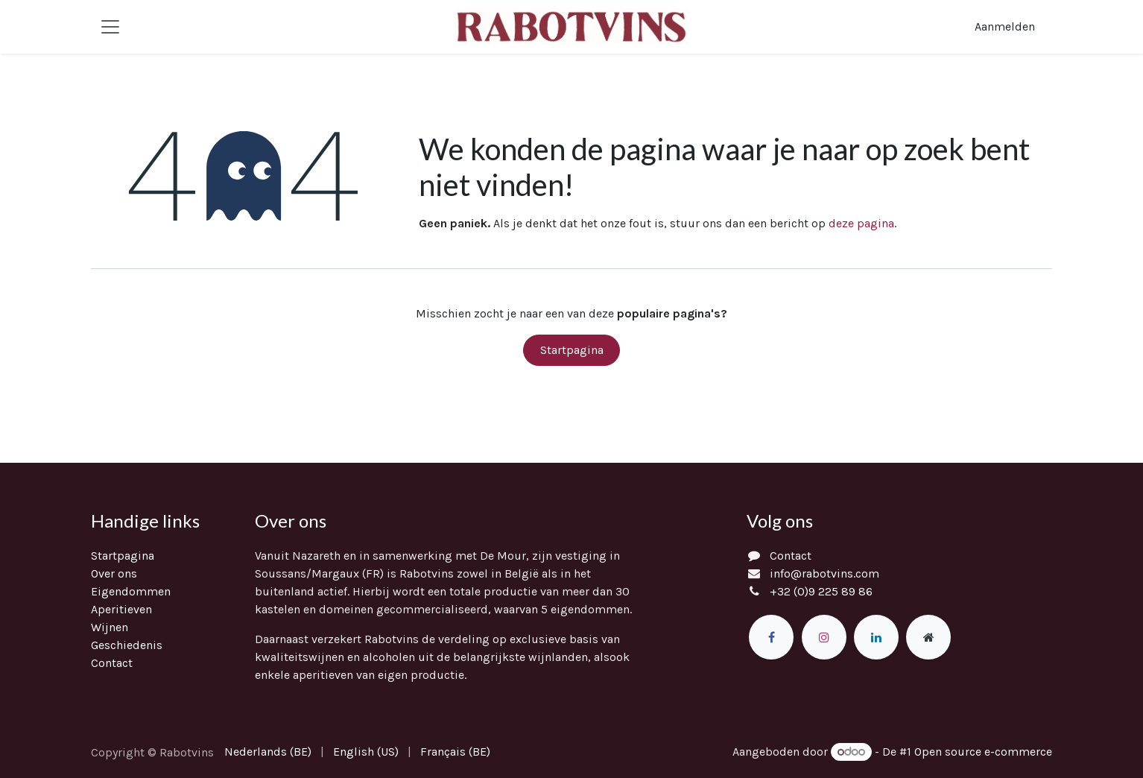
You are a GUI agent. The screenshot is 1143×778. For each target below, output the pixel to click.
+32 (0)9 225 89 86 (821, 591)
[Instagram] (824, 637)
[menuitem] (267, 752)
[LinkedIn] (876, 637)
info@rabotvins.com (824, 573)
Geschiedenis (126, 645)
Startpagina (572, 350)
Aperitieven (121, 609)
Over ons (114, 573)
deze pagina (861, 223)
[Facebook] (771, 637)
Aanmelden (1005, 26)
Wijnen (109, 627)
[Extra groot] (928, 637)
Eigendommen (131, 591)
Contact (112, 663)
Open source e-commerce (983, 751)
